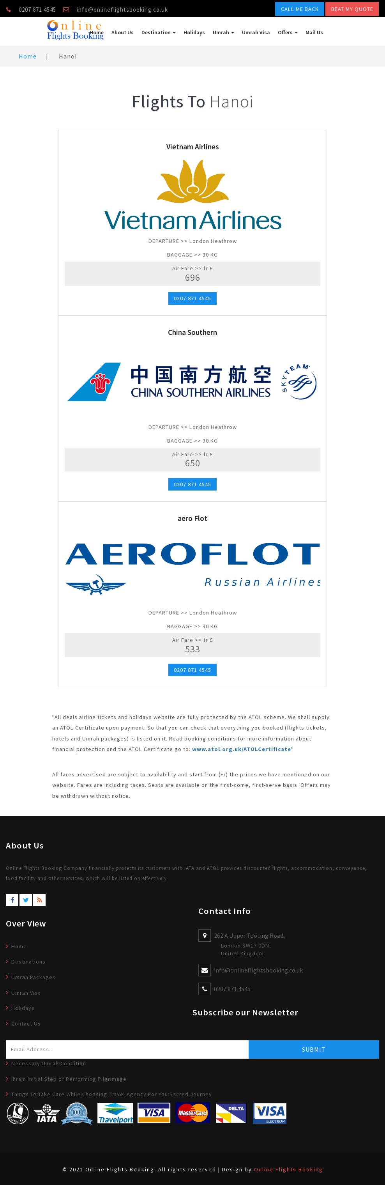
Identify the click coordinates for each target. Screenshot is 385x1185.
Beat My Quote (352, 8)
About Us (122, 32)
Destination (158, 32)
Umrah (223, 32)
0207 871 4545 (192, 298)
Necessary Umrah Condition (48, 1063)
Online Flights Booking (288, 1169)
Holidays (194, 32)
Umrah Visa (256, 32)
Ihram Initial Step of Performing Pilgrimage (69, 1078)
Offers (288, 32)
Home (97, 32)
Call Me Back (300, 8)
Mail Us (314, 32)
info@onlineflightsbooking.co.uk (122, 9)
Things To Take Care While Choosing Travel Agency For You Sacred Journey (111, 1094)
